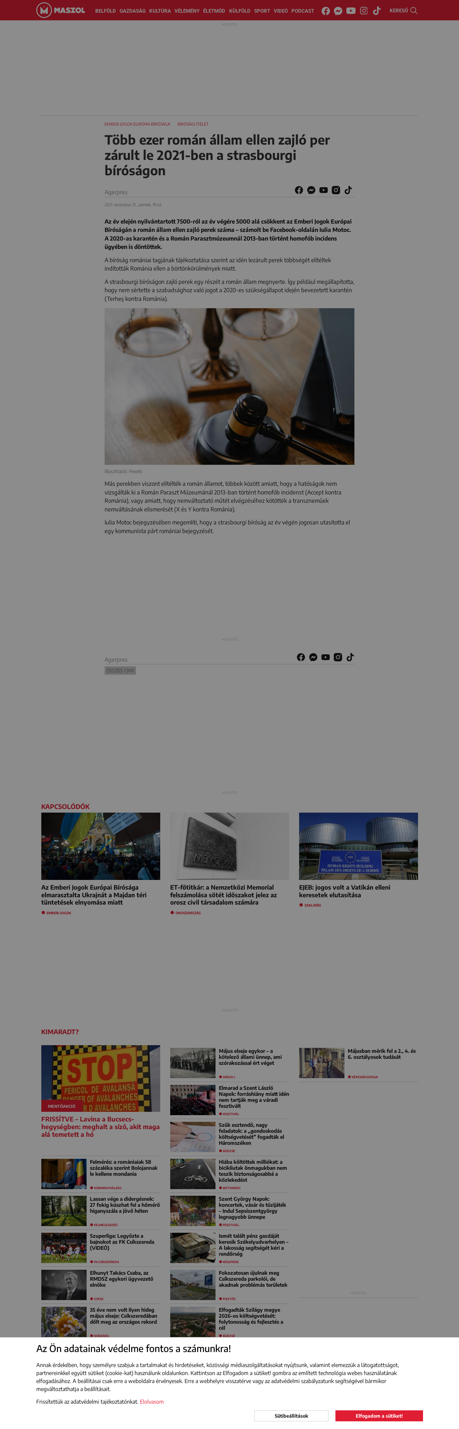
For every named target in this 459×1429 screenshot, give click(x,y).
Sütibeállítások (291, 1416)
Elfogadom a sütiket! (379, 1416)
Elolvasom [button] (152, 1401)
